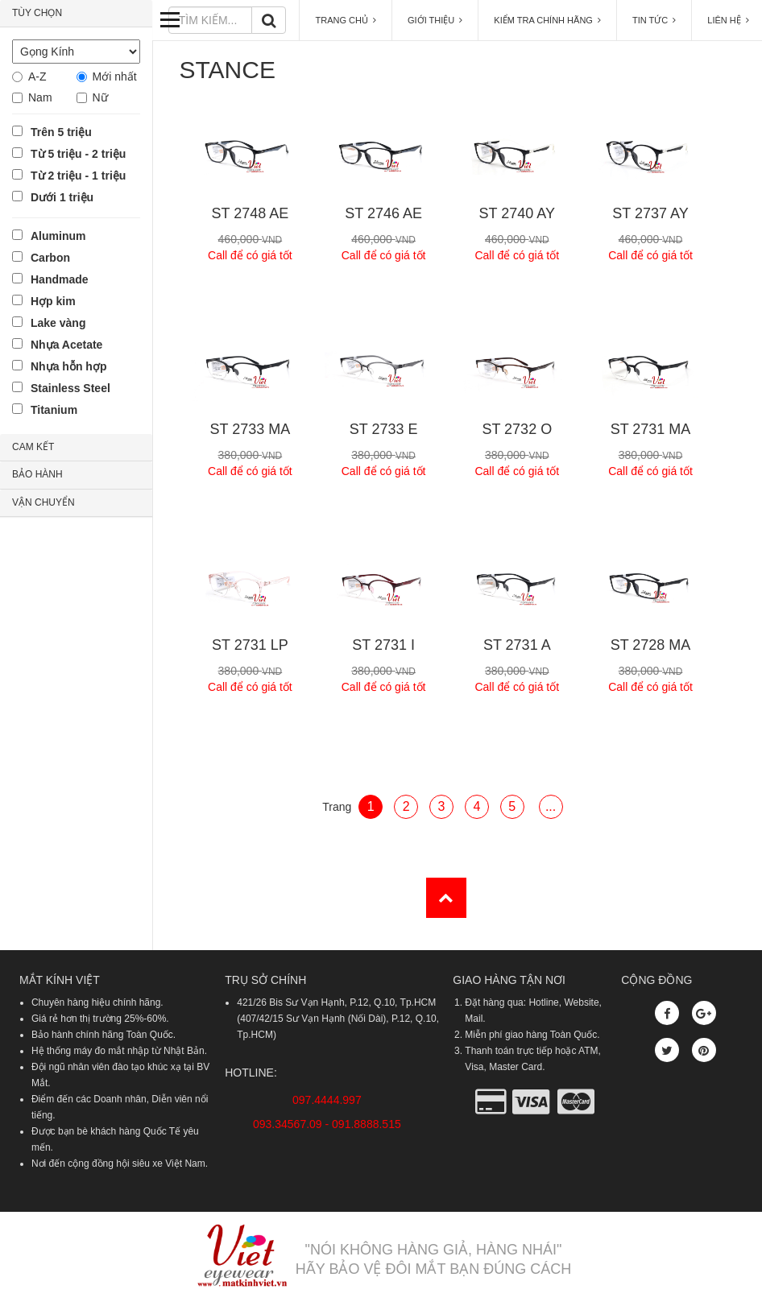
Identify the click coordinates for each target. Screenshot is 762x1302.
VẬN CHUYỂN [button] (43, 502)
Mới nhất (115, 76)
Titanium (54, 409)
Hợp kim (53, 301)
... (550, 806)
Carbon (50, 257)
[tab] (76, 13)
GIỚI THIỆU (435, 20)
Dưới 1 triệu (62, 197)
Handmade (60, 279)
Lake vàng (58, 322)
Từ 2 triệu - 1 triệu (78, 175)
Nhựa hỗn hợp (68, 366)
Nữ (100, 97)
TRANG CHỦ (345, 20)
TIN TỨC (654, 20)
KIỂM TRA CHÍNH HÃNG (547, 20)
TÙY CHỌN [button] (37, 13)
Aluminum (58, 235)
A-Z (37, 76)
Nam (40, 97)
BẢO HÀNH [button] (37, 474)
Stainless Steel (70, 388)
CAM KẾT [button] (33, 447)
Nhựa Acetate (66, 344)
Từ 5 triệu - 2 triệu (78, 153)
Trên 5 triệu (61, 132)
